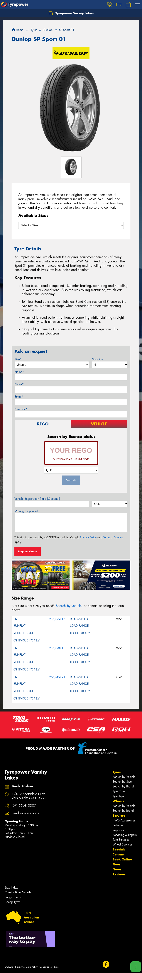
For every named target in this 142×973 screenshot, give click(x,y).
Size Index (11, 887)
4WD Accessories (124, 820)
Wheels (118, 801)
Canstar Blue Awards (18, 892)
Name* (19, 372)
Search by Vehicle (124, 777)
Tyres (117, 772)
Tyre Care (119, 791)
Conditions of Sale (49, 966)
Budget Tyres (13, 897)
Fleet (116, 864)
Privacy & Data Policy (26, 966)
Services (119, 816)
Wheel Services (122, 844)
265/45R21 (57, 677)
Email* (18, 397)
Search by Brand (123, 786)
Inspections (119, 830)
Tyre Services (121, 840)
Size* (17, 359)
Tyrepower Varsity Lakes (71, 13)
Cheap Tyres (12, 902)
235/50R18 (57, 648)
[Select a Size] (71, 225)
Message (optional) (26, 511)
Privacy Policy (88, 537)
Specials (119, 849)
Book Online (122, 859)
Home (17, 30)
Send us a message (25, 813)
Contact (118, 854)
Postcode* (20, 409)
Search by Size (122, 782)
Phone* (19, 384)
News (117, 869)
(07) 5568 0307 (24, 806)
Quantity (97, 359)
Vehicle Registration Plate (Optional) (37, 499)
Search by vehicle (69, 606)
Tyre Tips (118, 796)
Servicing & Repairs (125, 835)
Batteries (118, 825)
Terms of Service (113, 537)
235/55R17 (57, 619)
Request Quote (27, 551)
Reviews (119, 874)
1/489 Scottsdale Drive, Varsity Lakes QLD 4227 (29, 796)
